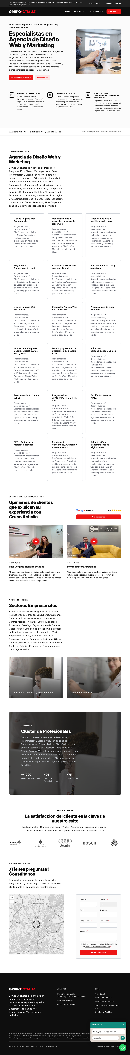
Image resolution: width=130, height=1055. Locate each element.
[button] (36, 924)
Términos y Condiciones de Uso (97, 947)
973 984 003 (96, 11)
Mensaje (84, 931)
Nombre (83, 900)
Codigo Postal (86, 921)
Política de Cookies (103, 998)
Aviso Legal (100, 994)
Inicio (67, 11)
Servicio (104, 900)
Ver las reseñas (98, 517)
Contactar (113, 11)
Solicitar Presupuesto (21, 78)
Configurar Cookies (103, 1012)
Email (82, 910)
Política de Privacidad (107, 944)
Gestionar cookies (113, 3)
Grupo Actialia (115, 1046)
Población (104, 921)
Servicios (79, 11)
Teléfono (104, 910)
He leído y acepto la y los (100, 945)
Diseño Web (102, 1046)
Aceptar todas (94, 3)
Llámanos (42, 78)
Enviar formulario (98, 952)
